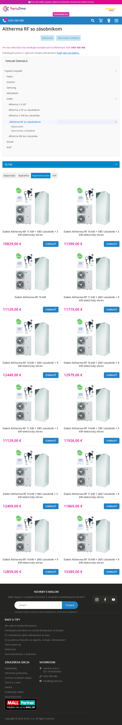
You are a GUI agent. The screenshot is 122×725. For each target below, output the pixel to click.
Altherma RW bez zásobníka (23, 136)
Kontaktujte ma (61, 14)
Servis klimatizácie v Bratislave (20, 654)
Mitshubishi (12, 93)
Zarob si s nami (13, 682)
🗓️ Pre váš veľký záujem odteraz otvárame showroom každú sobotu (61, 1)
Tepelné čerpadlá (13, 70)
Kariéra (8, 687)
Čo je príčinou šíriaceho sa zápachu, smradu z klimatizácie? (35, 639)
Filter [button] (8, 164)
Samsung (11, 87)
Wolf (9, 147)
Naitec (10, 76)
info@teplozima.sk (52, 681)
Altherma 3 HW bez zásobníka (24, 115)
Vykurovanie (47, 38)
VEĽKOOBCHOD (13, 696)
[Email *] (46, 605)
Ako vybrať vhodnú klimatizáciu (21, 625)
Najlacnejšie (9, 175)
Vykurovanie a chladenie (68, 38)
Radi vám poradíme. (68, 52)
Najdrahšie (23, 175)
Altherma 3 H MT (17, 104)
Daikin (10, 98)
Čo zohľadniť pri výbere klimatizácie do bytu (27, 635)
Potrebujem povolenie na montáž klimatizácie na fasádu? (34, 630)
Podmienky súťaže (14, 691)
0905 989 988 (50, 676)
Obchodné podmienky (16, 673)
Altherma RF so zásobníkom (25, 121)
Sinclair (10, 141)
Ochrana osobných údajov (18, 677)
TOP (54, 175)
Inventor (11, 82)
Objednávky (11, 668)
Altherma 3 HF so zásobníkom (24, 109)
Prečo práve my (13, 644)
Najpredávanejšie (40, 175)
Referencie (10, 649)
